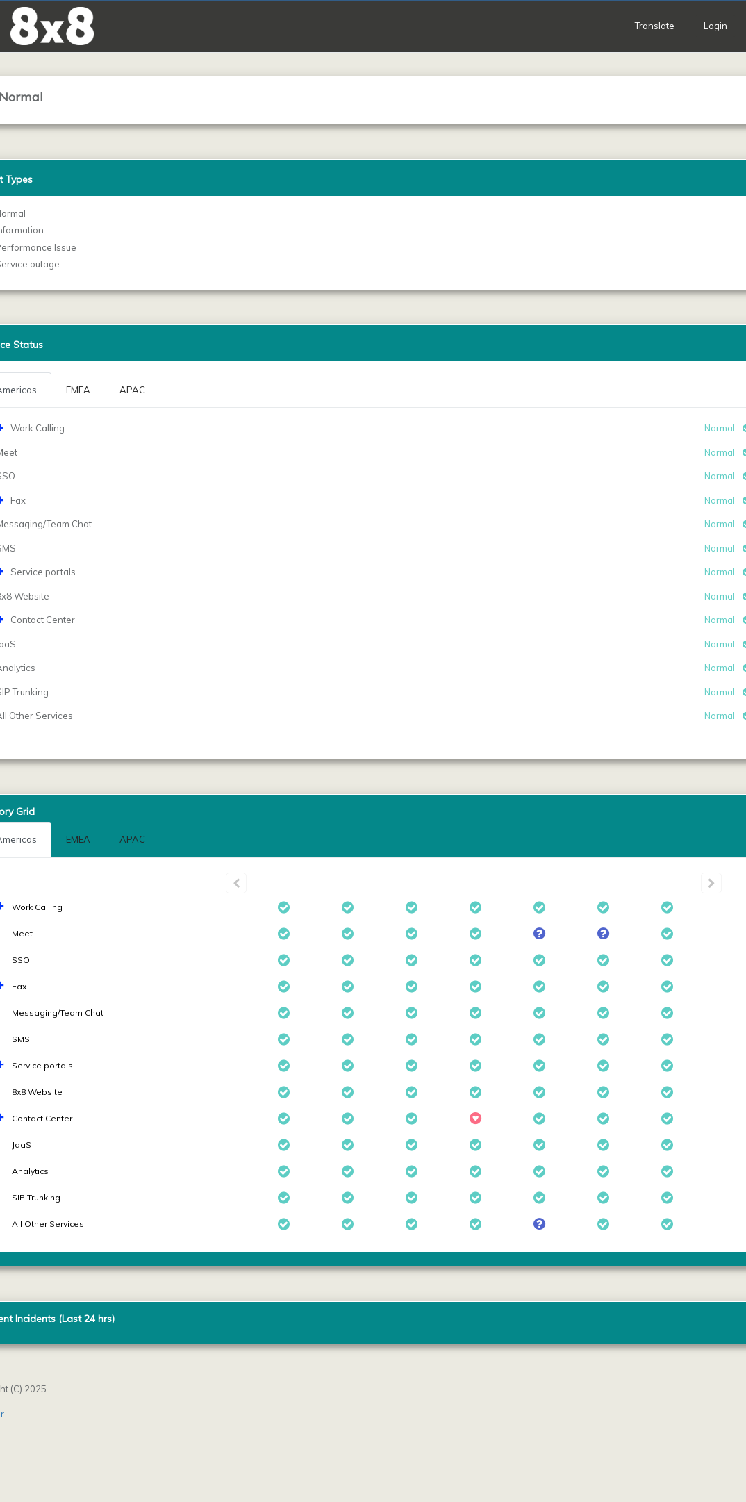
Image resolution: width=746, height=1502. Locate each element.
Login (715, 25)
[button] (52, 26)
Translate (654, 25)
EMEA (78, 839)
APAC (132, 839)
